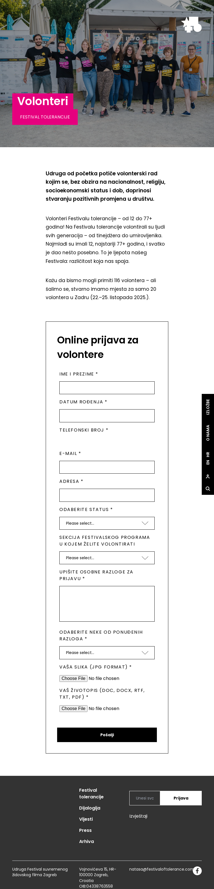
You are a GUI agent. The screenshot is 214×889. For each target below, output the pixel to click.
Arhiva (86, 841)
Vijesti (86, 819)
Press (85, 830)
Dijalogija (89, 808)
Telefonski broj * (83, 430)
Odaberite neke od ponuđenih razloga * (101, 635)
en (208, 462)
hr (208, 454)
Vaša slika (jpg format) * (95, 667)
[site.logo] (191, 25)
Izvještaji (138, 816)
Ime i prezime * (78, 374)
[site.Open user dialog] (208, 477)
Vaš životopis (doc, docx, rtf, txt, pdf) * (102, 693)
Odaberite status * (86, 509)
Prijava (181, 798)
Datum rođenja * (83, 402)
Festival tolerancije (91, 793)
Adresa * (71, 481)
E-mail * (70, 453)
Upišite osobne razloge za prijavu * (96, 575)
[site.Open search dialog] (208, 489)
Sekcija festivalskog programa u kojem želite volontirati (104, 540)
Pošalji (107, 735)
